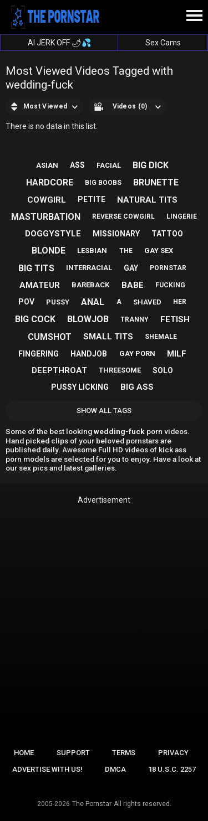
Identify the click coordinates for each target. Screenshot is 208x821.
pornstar (168, 268)
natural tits (147, 200)
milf (176, 354)
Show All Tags (104, 410)
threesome (120, 370)
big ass (137, 387)
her (179, 302)
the (126, 251)
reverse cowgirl (123, 216)
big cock (35, 319)
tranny (134, 319)
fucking (170, 285)
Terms (123, 752)
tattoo (167, 233)
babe (132, 285)
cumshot (50, 337)
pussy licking (80, 387)
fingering (38, 353)
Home (24, 752)
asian (47, 165)
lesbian (92, 250)
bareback (90, 285)
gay (131, 268)
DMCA (115, 769)
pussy (57, 302)
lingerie (181, 216)
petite (91, 199)
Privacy (173, 752)
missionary (116, 233)
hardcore (49, 182)
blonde (48, 250)
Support (73, 752)
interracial (89, 268)
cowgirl (46, 200)
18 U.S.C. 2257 (172, 769)
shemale (161, 336)
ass (77, 165)
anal (92, 302)
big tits (36, 268)
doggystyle (53, 234)
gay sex (158, 250)
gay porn (137, 353)
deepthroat (59, 370)
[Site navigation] (194, 16)
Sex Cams (163, 42)
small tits (108, 337)
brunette (156, 182)
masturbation (45, 216)
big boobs (103, 183)
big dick (151, 165)
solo (163, 370)
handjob (88, 353)
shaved (147, 302)
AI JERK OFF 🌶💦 (59, 42)
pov (26, 301)
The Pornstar (91, 804)
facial (109, 165)
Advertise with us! (47, 769)
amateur (39, 285)
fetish (175, 319)
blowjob (88, 319)
